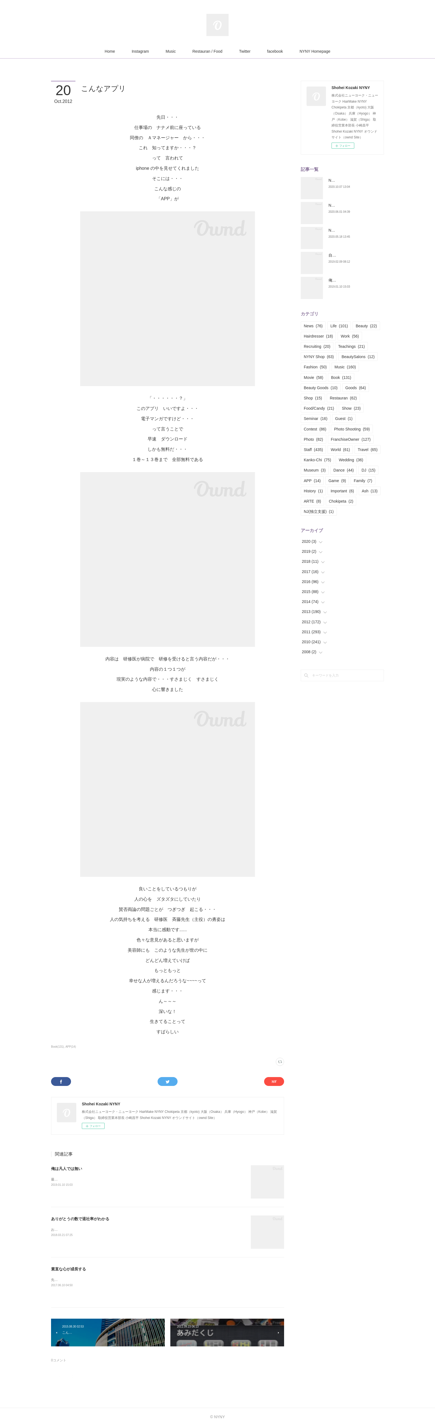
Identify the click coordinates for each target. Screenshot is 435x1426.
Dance (343, 470)
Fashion (315, 367)
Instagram (140, 51)
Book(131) (57, 1046)
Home (110, 51)
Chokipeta (341, 501)
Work (350, 336)
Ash (370, 491)
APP (312, 480)
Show (351, 408)
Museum (315, 470)
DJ (368, 470)
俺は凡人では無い (66, 1168)
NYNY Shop (319, 356)
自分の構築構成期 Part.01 (350, 255)
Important (342, 491)
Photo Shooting (352, 429)
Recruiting (317, 346)
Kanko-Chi (317, 460)
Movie (313, 377)
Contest (315, 429)
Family (363, 480)
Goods (355, 388)
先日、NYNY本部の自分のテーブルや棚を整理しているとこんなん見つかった (109, 1280)
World (340, 449)
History (313, 491)
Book (341, 377)
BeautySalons (358, 356)
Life (339, 326)
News (313, 326)
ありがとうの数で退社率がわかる (80, 1219)
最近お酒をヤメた (64, 1179)
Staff (313, 449)
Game (337, 480)
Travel (367, 449)
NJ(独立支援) (319, 511)
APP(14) (70, 1046)
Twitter (245, 51)
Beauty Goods (321, 388)
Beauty (366, 326)
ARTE (312, 501)
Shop (313, 398)
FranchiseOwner (351, 439)
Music (171, 51)
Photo (313, 439)
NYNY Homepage (315, 51)
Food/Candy (319, 408)
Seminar (315, 418)
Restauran (343, 398)
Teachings (351, 346)
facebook (275, 51)
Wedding (351, 460)
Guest (344, 418)
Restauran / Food (207, 51)
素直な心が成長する (68, 1269)
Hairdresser (318, 336)
